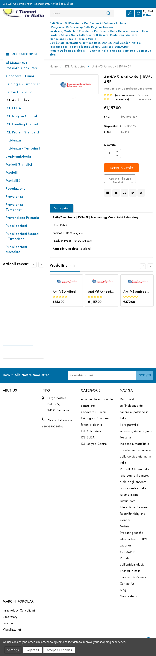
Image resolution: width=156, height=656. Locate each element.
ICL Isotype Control (21, 116)
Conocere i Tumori (20, 76)
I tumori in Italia (97, 51)
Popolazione (16, 188)
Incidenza (13, 140)
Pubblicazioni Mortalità (16, 249)
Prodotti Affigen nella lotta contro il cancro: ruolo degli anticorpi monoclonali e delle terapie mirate (94, 37)
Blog (52, 54)
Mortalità (13, 180)
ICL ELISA (13, 108)
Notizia (136, 43)
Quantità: (110, 145)
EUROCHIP (122, 47)
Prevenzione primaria (22, 217)
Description (61, 208)
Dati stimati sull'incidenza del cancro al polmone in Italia (88, 23)
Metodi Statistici (19, 164)
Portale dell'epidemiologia (67, 51)
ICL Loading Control (22, 124)
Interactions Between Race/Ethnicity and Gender (98, 43)
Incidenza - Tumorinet (23, 148)
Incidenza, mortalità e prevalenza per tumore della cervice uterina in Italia (99, 31)
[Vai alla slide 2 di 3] (150, 266)
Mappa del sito (130, 596)
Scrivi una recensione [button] (144, 97)
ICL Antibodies (17, 100)
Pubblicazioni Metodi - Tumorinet (22, 236)
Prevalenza (14, 196)
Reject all (32, 650)
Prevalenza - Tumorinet (15, 207)
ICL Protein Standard (22, 132)
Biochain (8, 623)
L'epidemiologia (18, 156)
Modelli (12, 172)
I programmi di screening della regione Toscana (82, 27)
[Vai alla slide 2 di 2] (34, 264)
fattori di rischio (19, 92)
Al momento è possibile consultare (22, 65)
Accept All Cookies (59, 650)
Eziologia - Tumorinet (23, 84)
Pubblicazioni (16, 225)
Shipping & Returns (122, 51)
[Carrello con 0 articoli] (144, 13)
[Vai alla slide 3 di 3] (143, 266)
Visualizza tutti (12, 629)
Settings (13, 650)
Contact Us (144, 51)
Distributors (57, 43)
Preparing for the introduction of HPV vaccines (81, 47)
